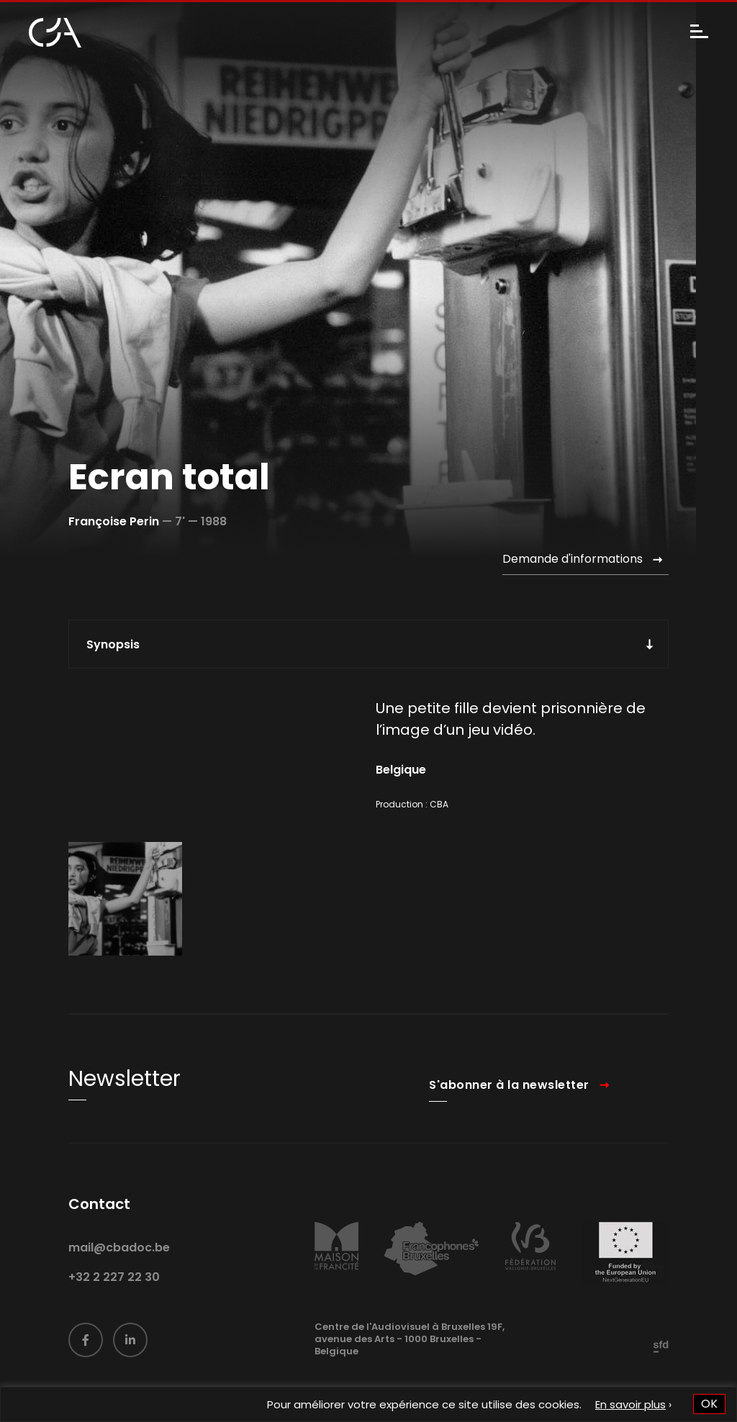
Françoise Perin (113, 521)
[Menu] (699, 32)
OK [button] (709, 1403)
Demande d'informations (572, 559)
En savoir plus (630, 1404)
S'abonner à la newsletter (509, 1110)
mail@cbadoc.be (119, 1273)
